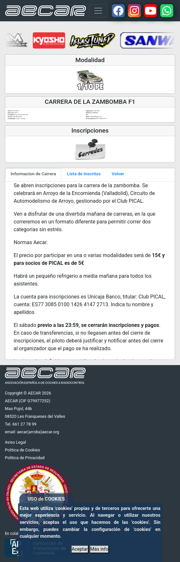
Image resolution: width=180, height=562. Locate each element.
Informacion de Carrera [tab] (33, 173)
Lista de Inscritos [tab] (84, 173)
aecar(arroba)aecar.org (38, 431)
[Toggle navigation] (98, 10)
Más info (99, 549)
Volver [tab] (118, 173)
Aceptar (80, 549)
